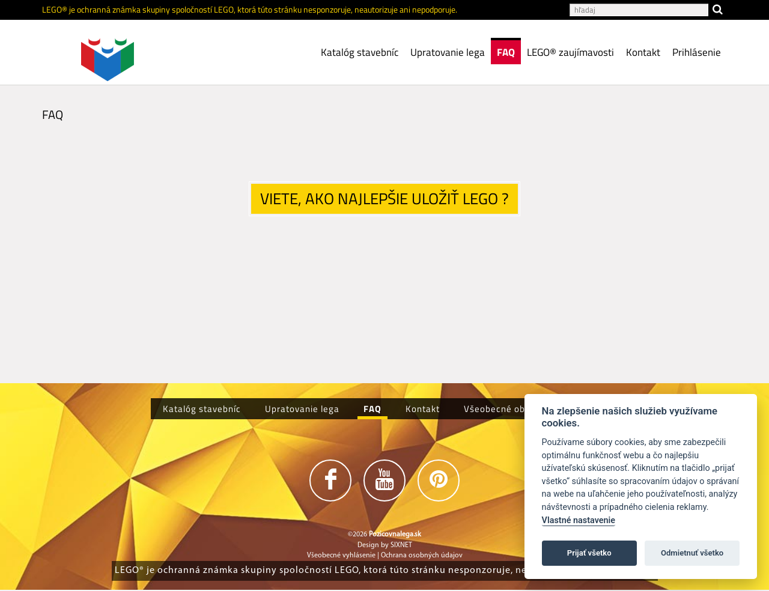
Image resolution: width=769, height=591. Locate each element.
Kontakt (643, 52)
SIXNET (401, 545)
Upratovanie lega (447, 52)
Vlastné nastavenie (578, 520)
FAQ (506, 52)
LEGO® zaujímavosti (570, 52)
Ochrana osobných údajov (422, 555)
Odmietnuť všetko (692, 552)
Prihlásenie (696, 52)
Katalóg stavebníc (359, 52)
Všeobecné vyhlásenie (341, 555)
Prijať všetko (589, 552)
